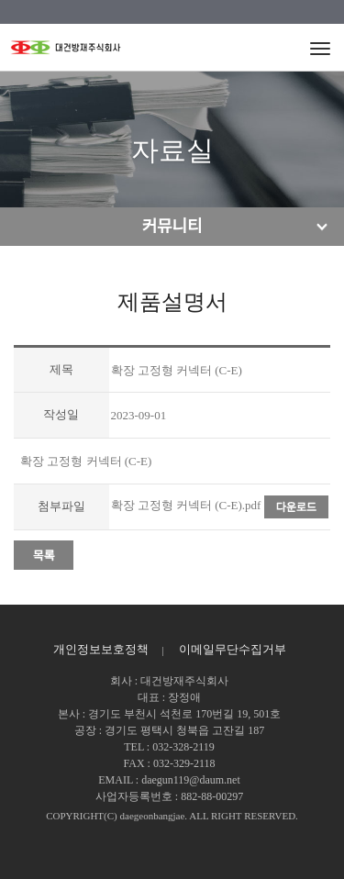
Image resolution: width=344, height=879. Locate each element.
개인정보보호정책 (101, 649)
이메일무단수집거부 (232, 649)
